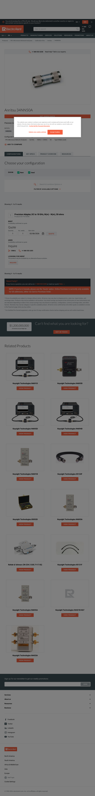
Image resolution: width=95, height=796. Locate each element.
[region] (47, 127)
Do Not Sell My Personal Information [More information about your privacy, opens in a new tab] (39, 126)
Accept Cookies (55, 132)
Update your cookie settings (37, 132)
